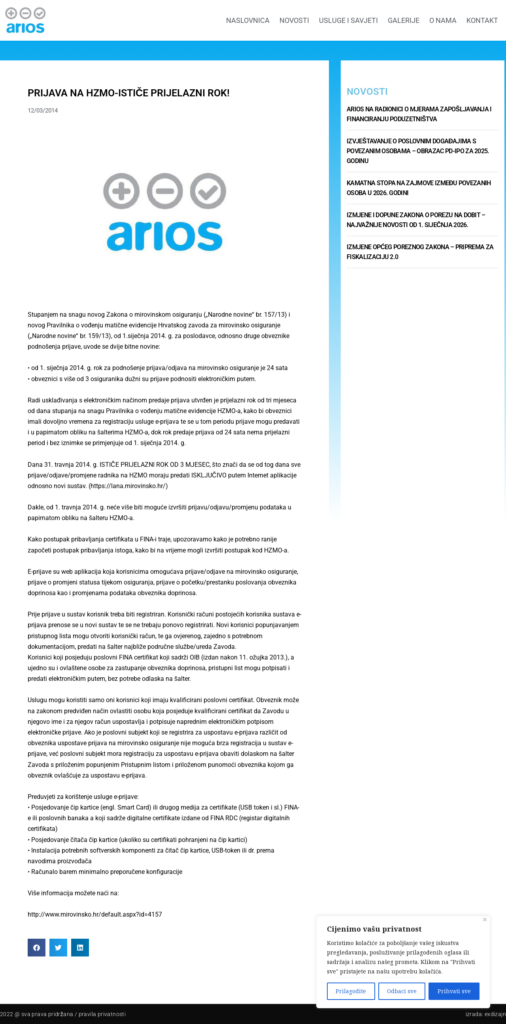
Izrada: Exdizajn (486, 1014)
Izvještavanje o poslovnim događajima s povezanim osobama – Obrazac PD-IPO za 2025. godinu (418, 151)
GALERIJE (403, 20)
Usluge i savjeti (348, 20)
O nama (443, 20)
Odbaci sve (402, 991)
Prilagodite (351, 991)
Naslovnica (248, 20)
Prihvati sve (454, 991)
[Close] (485, 919)
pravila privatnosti (102, 1014)
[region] (403, 962)
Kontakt (482, 20)
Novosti (294, 20)
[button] (36, 947)
